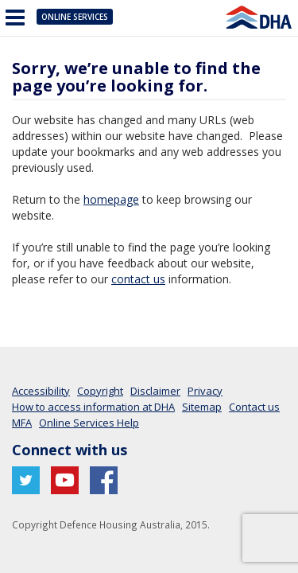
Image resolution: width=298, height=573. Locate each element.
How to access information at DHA (93, 407)
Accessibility (41, 391)
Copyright (100, 391)
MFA (22, 422)
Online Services (74, 16)
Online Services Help (89, 422)
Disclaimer (155, 391)
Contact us (254, 407)
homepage (111, 199)
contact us (138, 278)
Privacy (205, 391)
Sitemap (202, 407)
